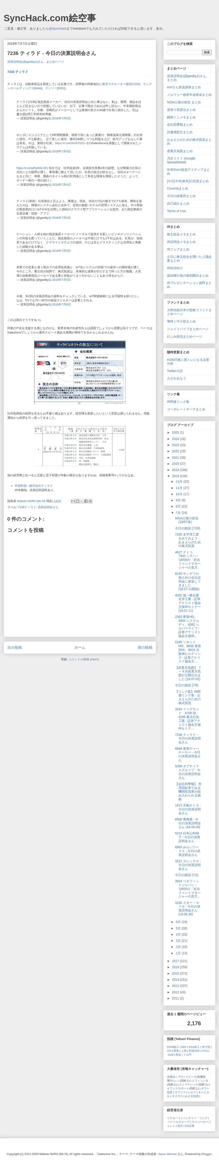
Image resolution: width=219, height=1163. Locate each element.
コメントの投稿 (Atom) (83, 659)
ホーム (79, 647)
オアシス (180, 1092)
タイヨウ (177, 1096)
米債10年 (194, 1050)
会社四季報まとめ (180, 124)
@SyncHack (57, 28)
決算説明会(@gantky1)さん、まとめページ (35, 61)
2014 (176, 979)
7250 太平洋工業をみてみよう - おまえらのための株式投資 (188, 540)
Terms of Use (176, 211)
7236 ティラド (17, 72)
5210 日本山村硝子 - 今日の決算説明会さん (187, 837)
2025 (176, 432)
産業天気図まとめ (180, 151)
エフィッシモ (200, 1080)
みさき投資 (192, 1096)
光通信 (171, 1076)
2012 (176, 992)
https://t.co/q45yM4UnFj (32, 168)
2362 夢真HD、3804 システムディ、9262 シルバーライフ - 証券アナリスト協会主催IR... (188, 626)
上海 (184, 1050)
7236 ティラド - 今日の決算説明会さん (188, 738)
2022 (176, 451)
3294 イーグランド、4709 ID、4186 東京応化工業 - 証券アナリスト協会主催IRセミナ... (188, 718)
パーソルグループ (179, 1121)
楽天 (180, 1125)
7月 (179, 513)
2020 (176, 464)
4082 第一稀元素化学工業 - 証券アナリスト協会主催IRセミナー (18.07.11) (188, 602)
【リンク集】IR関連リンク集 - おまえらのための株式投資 (188, 697)
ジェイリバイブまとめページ (188, 329)
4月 (179, 934)
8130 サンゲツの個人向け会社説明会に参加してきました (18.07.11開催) (188, 581)
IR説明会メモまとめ (181, 242)
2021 (176, 457)
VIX (169, 1050)
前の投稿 (145, 647)
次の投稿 (14, 647)
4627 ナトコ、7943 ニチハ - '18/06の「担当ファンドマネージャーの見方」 (188, 559)
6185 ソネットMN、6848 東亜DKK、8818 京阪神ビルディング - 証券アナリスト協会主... (188, 651)
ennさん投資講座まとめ (184, 87)
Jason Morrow (167, 1154)
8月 (179, 506)
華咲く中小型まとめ (181, 321)
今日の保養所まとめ (181, 196)
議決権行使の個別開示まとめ (188, 275)
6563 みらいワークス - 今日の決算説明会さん (187, 851)
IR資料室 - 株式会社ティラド (34, 485)
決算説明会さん (48, 507)
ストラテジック (188, 1084)
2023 (176, 445)
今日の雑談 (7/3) (186, 875)
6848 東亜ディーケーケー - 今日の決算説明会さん (188, 754)
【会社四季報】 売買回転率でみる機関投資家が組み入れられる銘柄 (188, 791)
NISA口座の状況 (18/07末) (186, 520)
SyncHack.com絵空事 (50, 18)
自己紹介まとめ (178, 203)
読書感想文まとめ (180, 132)
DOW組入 (173, 1046)
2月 (179, 947)
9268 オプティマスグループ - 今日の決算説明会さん (188, 771)
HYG (205, 1050)
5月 (179, 928)
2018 (176, 476)
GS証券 (189, 1125)
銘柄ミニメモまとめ (181, 117)
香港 (176, 1050)
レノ (177, 1080)
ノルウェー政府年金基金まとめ (189, 94)
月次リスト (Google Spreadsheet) (181, 160)
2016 (176, 967)
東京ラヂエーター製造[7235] (121, 84)
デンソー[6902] (55, 88)
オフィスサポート (178, 1088)
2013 (176, 986)
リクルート (174, 1117)
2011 (176, 998)
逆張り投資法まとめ (181, 110)
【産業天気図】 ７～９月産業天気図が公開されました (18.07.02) (188, 673)
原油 (178, 1054)
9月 (179, 500)
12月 (179, 481)
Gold (170, 1054)
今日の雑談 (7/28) (187, 528)
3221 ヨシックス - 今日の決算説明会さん (188, 865)
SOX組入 (194, 1046)
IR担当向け (175, 268)
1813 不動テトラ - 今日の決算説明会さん (188, 809)
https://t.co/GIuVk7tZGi (70, 143)
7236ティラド (27, 507)
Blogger (206, 1154)
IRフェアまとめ (178, 249)
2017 (176, 961)
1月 (179, 953)
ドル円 (187, 1054)
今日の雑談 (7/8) (186, 685)
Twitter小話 (175, 371)
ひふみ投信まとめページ (184, 336)
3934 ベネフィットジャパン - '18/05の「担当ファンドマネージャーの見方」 (188, 888)
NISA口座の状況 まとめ (184, 102)
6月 (179, 922)
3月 (179, 940)
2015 (176, 973)
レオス (192, 1092)
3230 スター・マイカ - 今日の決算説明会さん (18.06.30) (187, 908)
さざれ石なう (176, 378)
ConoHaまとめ (177, 188)
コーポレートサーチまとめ (186, 409)
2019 (176, 470)
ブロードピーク (187, 1076)
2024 (176, 439)
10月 (179, 494)
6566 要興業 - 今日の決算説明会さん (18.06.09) (188, 823)
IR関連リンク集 (178, 401)
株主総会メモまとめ (181, 234)
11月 (179, 488)
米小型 (206, 1046)
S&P (183, 1046)
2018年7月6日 (61, 118)
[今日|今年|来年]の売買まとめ (188, 181)
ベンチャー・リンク (195, 1117)
